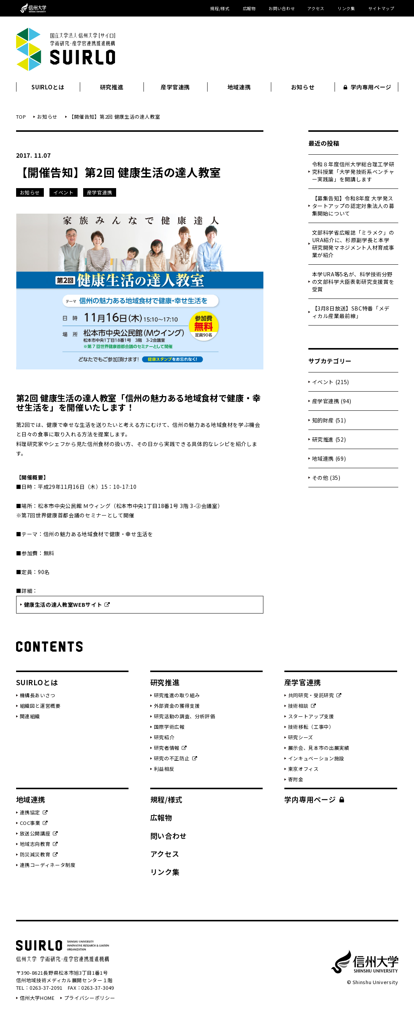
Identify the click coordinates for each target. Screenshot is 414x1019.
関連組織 (30, 716)
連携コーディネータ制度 (48, 864)
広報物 (249, 8)
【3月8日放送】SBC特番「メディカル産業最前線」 (351, 312)
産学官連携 (175, 87)
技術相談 (302, 705)
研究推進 (112, 87)
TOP (21, 116)
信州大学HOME (37, 997)
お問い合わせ (282, 8)
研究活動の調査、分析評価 (184, 716)
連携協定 (34, 812)
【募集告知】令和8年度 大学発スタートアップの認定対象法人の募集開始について (353, 205)
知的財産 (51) (329, 420)
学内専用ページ (368, 87)
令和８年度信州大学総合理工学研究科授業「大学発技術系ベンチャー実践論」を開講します (353, 171)
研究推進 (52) (329, 439)
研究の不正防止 (175, 758)
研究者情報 (170, 747)
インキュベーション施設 (316, 758)
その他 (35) (326, 477)
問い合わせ (168, 836)
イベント (63, 192)
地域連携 (239, 87)
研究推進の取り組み (177, 695)
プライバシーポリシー (89, 997)
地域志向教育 (39, 843)
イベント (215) (331, 382)
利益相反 (164, 768)
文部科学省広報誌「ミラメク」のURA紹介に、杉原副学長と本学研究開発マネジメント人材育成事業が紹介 (353, 244)
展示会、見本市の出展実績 (319, 747)
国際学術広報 (169, 726)
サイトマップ (381, 8)
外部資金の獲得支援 (177, 705)
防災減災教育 (39, 854)
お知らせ (303, 87)
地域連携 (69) (329, 458)
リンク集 (346, 8)
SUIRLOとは (47, 87)
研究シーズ (300, 737)
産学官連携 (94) (332, 401)
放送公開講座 (39, 833)
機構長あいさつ (38, 695)
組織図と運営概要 (40, 705)
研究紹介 (164, 737)
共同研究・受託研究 (315, 695)
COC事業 (34, 822)
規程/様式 (219, 8)
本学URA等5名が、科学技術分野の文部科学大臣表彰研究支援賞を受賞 (353, 281)
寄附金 (295, 779)
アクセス (315, 8)
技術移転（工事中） (311, 726)
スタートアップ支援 (311, 716)
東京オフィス (303, 768)
